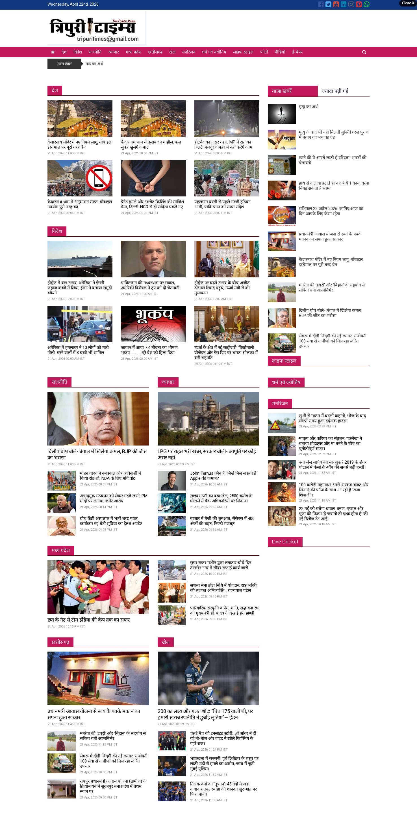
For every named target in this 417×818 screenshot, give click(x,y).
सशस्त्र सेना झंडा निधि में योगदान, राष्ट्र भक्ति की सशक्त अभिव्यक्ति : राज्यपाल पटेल (223, 588)
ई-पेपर (297, 52)
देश (64, 52)
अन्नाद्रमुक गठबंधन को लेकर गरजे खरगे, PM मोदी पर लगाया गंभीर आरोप (113, 498)
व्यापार (113, 52)
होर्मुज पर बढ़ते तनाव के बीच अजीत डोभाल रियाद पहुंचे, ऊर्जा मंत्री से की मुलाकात (222, 287)
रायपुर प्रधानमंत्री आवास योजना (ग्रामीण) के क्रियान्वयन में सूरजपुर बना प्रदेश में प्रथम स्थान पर (113, 786)
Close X (408, 3)
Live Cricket (285, 542)
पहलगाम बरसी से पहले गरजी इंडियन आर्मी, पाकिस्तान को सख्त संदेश (222, 204)
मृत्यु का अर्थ (94, 63)
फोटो (264, 52)
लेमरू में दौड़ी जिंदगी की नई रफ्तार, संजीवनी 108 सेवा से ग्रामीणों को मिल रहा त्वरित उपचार (113, 761)
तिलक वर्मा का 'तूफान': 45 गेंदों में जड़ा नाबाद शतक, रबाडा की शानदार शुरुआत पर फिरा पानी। (223, 789)
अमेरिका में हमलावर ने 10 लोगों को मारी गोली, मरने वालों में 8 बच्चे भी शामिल (78, 350)
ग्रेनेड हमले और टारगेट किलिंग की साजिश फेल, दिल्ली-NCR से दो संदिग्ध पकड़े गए (152, 204)
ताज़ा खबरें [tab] (282, 91)
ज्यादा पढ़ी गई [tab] (335, 91)
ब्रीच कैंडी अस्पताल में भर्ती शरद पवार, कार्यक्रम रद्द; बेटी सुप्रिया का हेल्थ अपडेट (111, 521)
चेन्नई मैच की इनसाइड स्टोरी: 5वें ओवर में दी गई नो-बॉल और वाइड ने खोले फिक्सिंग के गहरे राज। (223, 738)
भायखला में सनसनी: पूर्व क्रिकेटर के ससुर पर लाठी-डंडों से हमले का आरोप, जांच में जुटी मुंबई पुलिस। (224, 763)
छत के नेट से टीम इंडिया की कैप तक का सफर (88, 620)
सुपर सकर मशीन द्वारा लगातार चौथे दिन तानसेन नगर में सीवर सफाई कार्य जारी (220, 565)
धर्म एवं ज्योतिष (214, 52)
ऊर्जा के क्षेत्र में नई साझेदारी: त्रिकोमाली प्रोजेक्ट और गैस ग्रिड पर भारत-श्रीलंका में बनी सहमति (226, 352)
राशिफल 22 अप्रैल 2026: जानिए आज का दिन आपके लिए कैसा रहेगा (331, 211)
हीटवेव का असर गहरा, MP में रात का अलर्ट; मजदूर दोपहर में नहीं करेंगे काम (223, 145)
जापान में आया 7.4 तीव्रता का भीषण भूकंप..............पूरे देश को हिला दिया (149, 350)
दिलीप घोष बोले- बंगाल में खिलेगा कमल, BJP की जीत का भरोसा (330, 313)
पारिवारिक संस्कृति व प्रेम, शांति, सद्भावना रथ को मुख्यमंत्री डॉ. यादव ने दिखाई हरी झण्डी (224, 610)
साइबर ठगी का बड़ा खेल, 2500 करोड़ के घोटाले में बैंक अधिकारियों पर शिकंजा (221, 498)
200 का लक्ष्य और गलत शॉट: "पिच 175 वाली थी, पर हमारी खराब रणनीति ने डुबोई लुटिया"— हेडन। (205, 714)
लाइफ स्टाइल (243, 52)
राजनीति (95, 52)
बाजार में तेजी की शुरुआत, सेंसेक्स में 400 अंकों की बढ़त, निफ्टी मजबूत (222, 521)
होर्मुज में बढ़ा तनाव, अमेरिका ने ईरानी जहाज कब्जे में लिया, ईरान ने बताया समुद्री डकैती (79, 287)
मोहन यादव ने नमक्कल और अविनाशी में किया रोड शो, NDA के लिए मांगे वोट (110, 476)
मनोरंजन (188, 52)
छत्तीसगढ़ (155, 52)
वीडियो (280, 52)
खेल (172, 52)
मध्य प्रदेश (133, 52)
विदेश (77, 52)
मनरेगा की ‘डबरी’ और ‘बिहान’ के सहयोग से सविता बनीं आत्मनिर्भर (113, 736)
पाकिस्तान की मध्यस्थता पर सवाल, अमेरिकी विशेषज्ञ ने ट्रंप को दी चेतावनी (150, 285)
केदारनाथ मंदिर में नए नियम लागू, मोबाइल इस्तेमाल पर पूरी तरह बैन (79, 145)
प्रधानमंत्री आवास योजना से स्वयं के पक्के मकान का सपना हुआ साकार (330, 237)
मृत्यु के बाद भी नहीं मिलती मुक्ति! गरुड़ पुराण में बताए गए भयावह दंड (334, 135)
